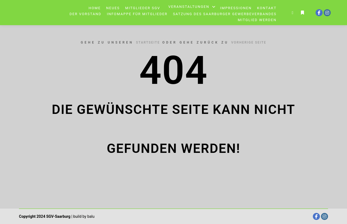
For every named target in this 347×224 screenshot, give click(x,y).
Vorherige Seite (248, 42)
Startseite (148, 42)
